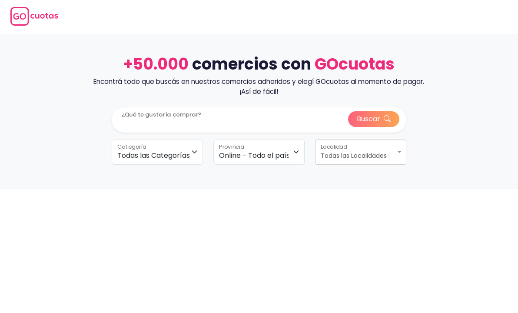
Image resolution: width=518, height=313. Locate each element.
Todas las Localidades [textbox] (354, 155)
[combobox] (360, 152)
